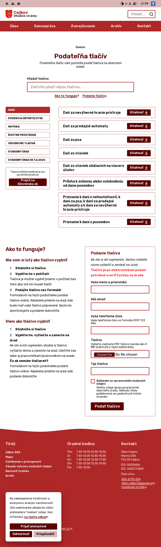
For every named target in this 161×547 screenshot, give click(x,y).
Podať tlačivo (107, 406)
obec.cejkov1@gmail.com (138, 483)
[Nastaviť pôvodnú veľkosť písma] (130, 3)
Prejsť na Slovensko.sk (28, 182)
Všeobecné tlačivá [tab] (21, 143)
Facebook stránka (134, 487)
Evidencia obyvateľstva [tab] (25, 118)
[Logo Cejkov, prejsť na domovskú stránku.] (21, 14)
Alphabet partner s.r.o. (57, 528)
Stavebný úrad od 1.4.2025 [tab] (26, 160)
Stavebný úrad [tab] (18, 151)
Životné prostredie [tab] (22, 135)
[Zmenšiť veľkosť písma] (126, 3)
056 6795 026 (131, 479)
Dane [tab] (11, 110)
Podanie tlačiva (94, 96)
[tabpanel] (106, 167)
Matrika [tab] (14, 126)
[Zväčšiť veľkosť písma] (134, 3)
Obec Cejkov (50, 533)
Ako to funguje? (67, 96)
